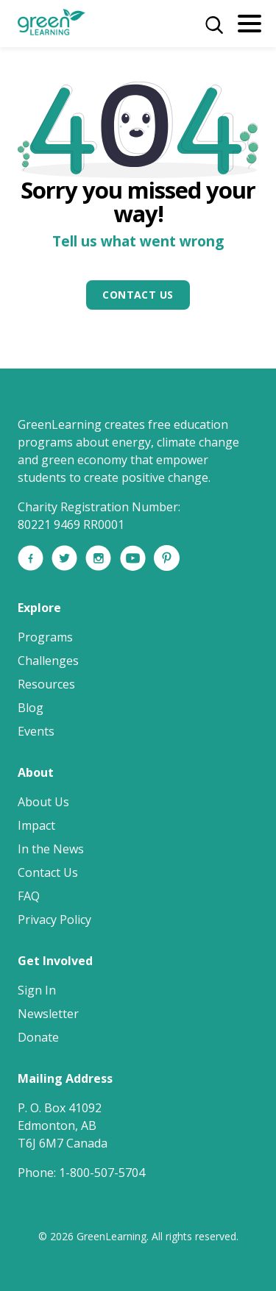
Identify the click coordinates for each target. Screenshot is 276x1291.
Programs (45, 637)
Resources (46, 684)
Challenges (48, 660)
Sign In (37, 990)
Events (36, 731)
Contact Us (137, 295)
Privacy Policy (54, 919)
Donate (38, 1037)
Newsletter (48, 1014)
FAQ (29, 896)
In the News (51, 849)
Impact (36, 825)
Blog (30, 708)
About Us (43, 802)
